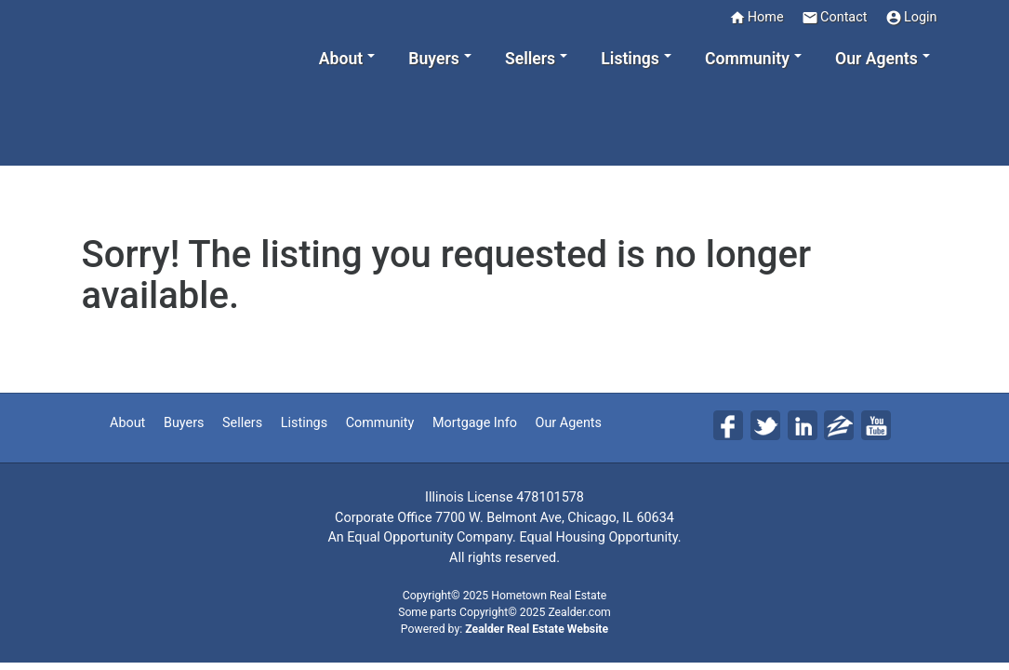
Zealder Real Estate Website (536, 629)
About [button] (341, 58)
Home (756, 17)
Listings (304, 423)
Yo (876, 425)
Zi (839, 425)
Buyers (184, 423)
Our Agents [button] (876, 58)
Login (911, 17)
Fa (728, 425)
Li (802, 425)
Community (380, 423)
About (127, 423)
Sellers (242, 423)
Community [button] (747, 58)
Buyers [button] (433, 58)
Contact (834, 17)
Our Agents (569, 423)
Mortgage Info (474, 423)
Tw (765, 425)
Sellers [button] (530, 58)
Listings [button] (630, 58)
